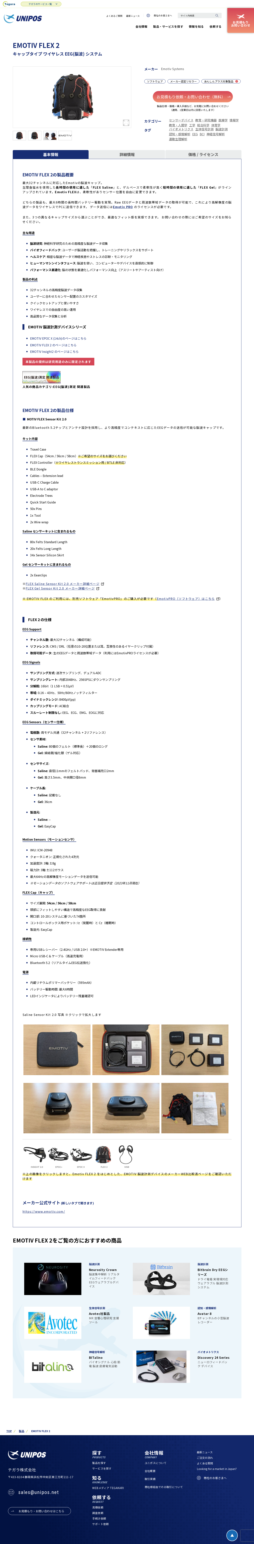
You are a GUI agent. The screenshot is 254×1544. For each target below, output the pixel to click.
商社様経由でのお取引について (164, 1487)
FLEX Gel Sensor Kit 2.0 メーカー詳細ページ (60, 588)
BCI (202, 134)
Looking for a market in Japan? (217, 1469)
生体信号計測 (204, 129)
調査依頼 (97, 1513)
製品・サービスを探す (168, 26)
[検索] (217, 15)
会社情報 (141, 26)
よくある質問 (205, 1463)
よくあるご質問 (114, 15)
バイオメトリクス (181, 129)
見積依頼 (97, 1507)
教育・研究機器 (206, 120)
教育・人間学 (178, 125)
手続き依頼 (99, 1518)
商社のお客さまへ (159, 15)
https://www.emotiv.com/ (43, 1211)
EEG (195, 134)
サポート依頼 (100, 1524)
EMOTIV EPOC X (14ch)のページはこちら (58, 338)
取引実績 (150, 1479)
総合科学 (203, 125)
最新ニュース (133, 15)
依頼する (216, 26)
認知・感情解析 (179, 134)
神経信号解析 (216, 134)
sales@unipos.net (38, 1492)
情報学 (234, 120)
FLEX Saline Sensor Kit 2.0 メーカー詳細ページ (62, 583)
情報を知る (196, 26)
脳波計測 (222, 129)
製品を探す (99, 1463)
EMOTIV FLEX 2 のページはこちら (53, 345)
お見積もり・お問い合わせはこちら (41, 1511)
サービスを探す (101, 1468)
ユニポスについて (156, 1463)
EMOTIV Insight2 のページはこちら (54, 351)
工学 (192, 125)
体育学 (215, 125)
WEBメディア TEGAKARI (108, 1488)
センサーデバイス (181, 120)
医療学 (223, 120)
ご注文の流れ (205, 1458)
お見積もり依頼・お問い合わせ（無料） (194, 96)
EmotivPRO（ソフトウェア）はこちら (186, 598)
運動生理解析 (178, 139)
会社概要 (150, 1471)
